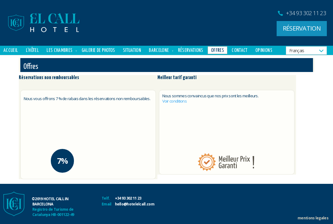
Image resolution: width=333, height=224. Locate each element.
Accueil (10, 50)
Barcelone (159, 50)
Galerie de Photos (98, 50)
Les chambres (59, 50)
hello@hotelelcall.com (134, 204)
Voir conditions (174, 101)
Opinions (263, 50)
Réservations (190, 50)
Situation (132, 50)
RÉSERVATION (302, 28)
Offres (217, 50)
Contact (239, 50)
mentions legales (313, 218)
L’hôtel (32, 50)
